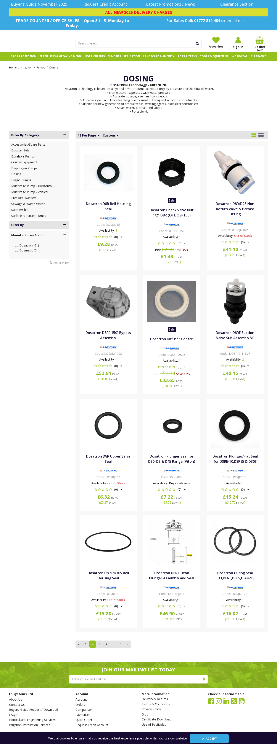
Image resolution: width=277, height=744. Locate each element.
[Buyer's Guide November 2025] (39, 4)
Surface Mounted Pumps (28, 220)
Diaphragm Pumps (24, 173)
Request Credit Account (92, 725)
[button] (108, 241)
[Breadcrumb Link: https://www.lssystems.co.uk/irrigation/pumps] (41, 72)
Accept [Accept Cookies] (209, 738)
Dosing (16, 179)
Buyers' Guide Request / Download (33, 710)
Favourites (83, 715)
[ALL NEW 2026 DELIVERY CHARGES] (138, 12)
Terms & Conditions (156, 704)
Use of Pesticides (154, 725)
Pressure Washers (24, 202)
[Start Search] (198, 43)
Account (81, 699)
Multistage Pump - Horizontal (31, 191)
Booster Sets (20, 155)
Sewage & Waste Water (28, 208)
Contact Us (17, 705)
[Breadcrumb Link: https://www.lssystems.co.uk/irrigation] (26, 72)
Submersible (19, 214)
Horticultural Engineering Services (32, 720)
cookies (65, 738)
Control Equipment (24, 167)
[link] (211, 700)
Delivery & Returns (155, 699)
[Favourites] (216, 42)
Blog (145, 714)
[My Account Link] (238, 43)
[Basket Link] (260, 44)
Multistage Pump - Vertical (29, 196)
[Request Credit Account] (105, 4)
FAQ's (13, 715)
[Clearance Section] (238, 4)
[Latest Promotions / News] (172, 4)
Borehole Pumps (23, 161)
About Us (15, 699)
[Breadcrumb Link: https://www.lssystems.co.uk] (13, 72)
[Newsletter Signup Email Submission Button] (204, 679)
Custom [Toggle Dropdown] (109, 140)
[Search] (135, 43)
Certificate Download (156, 719)
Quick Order (84, 720)
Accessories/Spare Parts (28, 149)
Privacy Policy (151, 709)
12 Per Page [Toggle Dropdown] (87, 140)
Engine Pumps (21, 185)
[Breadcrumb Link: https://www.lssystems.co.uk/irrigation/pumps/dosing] (53, 72)
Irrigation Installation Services (29, 725)
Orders (80, 705)
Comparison (84, 710)
